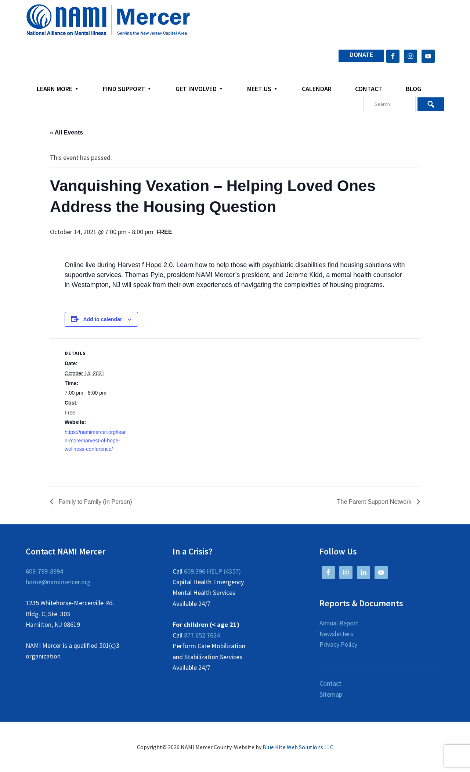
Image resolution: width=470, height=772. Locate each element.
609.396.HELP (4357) (212, 571)
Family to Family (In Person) (94, 502)
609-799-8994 (44, 571)
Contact (330, 683)
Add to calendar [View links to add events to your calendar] (102, 319)
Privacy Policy (338, 644)
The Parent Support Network (375, 502)
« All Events (66, 132)
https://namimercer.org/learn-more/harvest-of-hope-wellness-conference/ (95, 440)
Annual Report (338, 623)
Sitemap (330, 694)
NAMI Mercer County (108, 20)
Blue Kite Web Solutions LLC (298, 747)
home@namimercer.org (58, 582)
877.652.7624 (202, 635)
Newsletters (336, 633)
